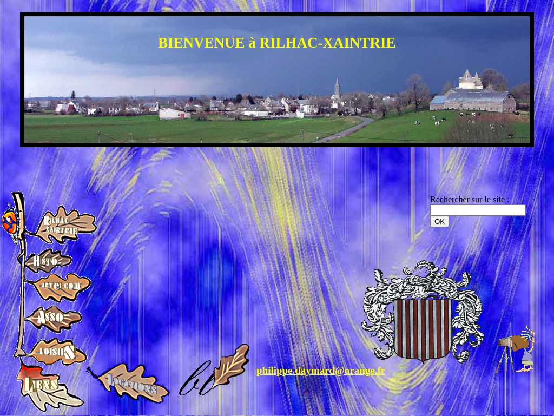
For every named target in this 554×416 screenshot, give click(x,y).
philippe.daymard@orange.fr (320, 370)
